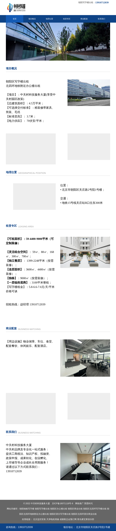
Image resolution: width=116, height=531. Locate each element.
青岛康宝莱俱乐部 (85, 519)
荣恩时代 (88, 503)
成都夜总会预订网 (68, 519)
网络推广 (79, 503)
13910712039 (25, 527)
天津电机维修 (52, 519)
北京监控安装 (39, 519)
